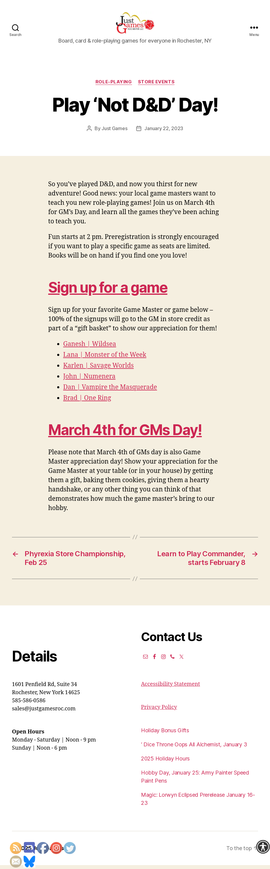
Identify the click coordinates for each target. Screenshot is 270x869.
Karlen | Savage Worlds (98, 370)
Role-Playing (113, 85)
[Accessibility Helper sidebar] (263, 847)
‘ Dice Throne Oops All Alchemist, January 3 (194, 748)
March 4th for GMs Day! (125, 434)
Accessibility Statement (170, 688)
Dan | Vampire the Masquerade (110, 391)
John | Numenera (89, 380)
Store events (156, 85)
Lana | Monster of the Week (104, 359)
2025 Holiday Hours (165, 762)
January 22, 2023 (163, 133)
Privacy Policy (159, 711)
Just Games (114, 133)
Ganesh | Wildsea (89, 348)
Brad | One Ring (87, 402)
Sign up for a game (107, 291)
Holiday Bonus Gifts (165, 734)
